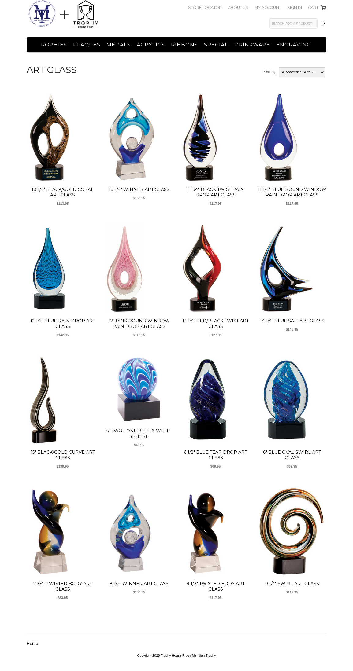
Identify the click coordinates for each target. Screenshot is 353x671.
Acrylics (151, 45)
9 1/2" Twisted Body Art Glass (216, 586)
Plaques (86, 45)
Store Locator (205, 7)
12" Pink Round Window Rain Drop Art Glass (139, 323)
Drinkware (252, 45)
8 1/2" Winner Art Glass (139, 583)
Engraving (293, 45)
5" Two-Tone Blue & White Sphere (139, 433)
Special (216, 45)
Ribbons (184, 45)
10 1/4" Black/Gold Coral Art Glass (63, 192)
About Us (238, 7)
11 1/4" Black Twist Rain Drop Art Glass (215, 192)
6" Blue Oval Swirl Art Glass (292, 454)
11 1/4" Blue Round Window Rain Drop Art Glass (292, 192)
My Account (268, 7)
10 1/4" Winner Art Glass (139, 189)
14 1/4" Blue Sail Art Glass (292, 321)
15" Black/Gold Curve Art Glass (63, 454)
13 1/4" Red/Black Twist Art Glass (215, 323)
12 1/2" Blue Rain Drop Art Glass (62, 323)
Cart (313, 7)
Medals (118, 45)
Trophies (52, 45)
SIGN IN (294, 7)
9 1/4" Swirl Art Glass (292, 583)
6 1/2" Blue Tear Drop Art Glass (215, 454)
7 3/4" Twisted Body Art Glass (62, 586)
